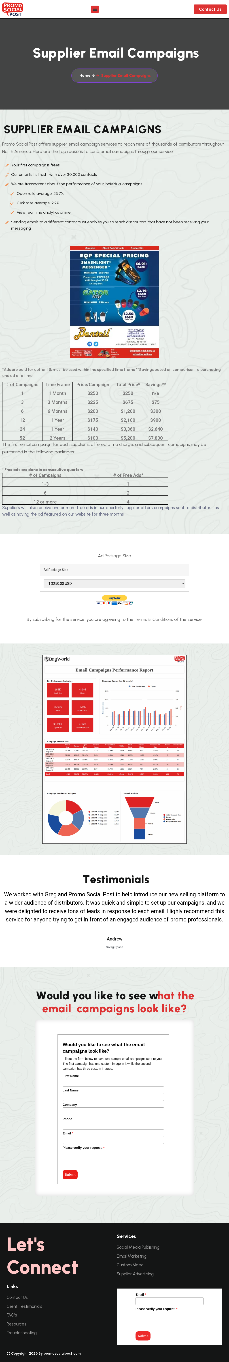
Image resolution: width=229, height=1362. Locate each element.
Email (68, 1133)
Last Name (70, 1090)
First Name (71, 1076)
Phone (67, 1119)
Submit (70, 1174)
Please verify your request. (84, 1147)
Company (70, 1104)
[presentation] (97, 1159)
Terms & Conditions (154, 619)
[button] (95, 9)
